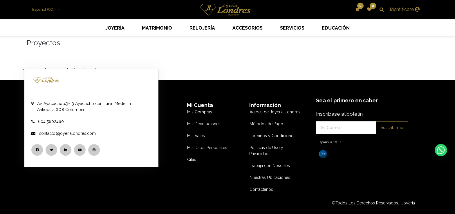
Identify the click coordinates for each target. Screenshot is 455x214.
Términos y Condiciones (272, 135)
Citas (191, 159)
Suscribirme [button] (392, 127)
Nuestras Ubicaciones (270, 177)
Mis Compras (199, 112)
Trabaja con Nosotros (270, 165)
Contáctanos (261, 189)
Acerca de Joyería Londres (275, 112)
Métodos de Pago (266, 123)
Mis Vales (196, 135)
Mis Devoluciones (204, 123)
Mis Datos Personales (207, 147)
